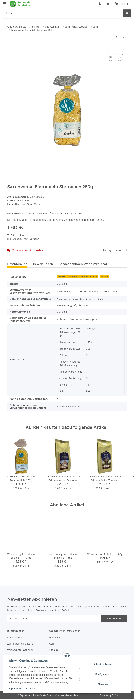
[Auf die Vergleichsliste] (110, 57)
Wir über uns (15, 637)
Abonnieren (114, 618)
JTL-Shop (116, 695)
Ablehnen (103, 684)
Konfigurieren (102, 674)
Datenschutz (31, 688)
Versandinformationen (20, 649)
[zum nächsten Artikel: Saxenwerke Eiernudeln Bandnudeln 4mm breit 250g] (123, 37)
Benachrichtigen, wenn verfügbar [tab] (83, 264)
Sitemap (54, 649)
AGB (51, 643)
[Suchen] (127, 13)
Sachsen (104, 276)
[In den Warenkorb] (10, 48)
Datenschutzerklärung (68, 606)
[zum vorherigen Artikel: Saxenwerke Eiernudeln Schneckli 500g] (116, 37)
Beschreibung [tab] (17, 264)
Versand (34, 239)
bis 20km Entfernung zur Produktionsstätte (77, 276)
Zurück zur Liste (18, 26)
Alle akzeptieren (102, 664)
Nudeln (24, 200)
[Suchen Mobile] (63, 13)
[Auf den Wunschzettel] (119, 57)
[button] (100, 3)
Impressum (15, 688)
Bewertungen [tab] (43, 264)
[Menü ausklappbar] (4, 2)
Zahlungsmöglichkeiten (20, 643)
